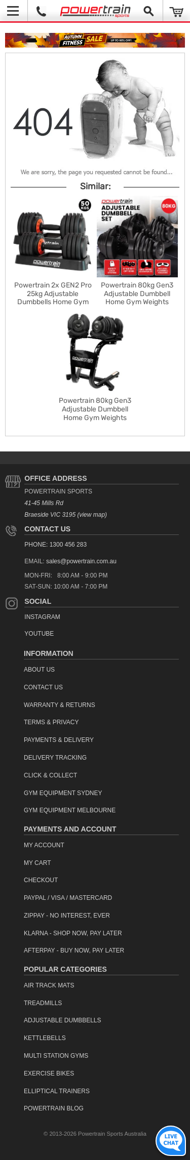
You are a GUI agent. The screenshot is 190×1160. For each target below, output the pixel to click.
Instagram (42, 616)
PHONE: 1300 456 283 (55, 544)
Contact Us (47, 529)
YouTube (39, 633)
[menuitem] (101, 670)
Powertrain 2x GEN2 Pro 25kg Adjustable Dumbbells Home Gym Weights (53, 298)
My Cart (37, 862)
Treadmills (43, 1003)
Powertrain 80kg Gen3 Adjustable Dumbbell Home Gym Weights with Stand (95, 413)
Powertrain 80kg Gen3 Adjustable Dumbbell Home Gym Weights (137, 294)
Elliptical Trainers (57, 1091)
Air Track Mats (49, 985)
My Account (44, 845)
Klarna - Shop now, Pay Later (73, 933)
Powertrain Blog (54, 1108)
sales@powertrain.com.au (81, 561)
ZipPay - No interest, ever (67, 915)
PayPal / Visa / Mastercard (68, 897)
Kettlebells (45, 1038)
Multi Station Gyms (56, 1055)
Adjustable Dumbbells (62, 1020)
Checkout (41, 880)
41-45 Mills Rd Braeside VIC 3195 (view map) (65, 509)
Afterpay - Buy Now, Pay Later (74, 950)
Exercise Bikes (49, 1073)
